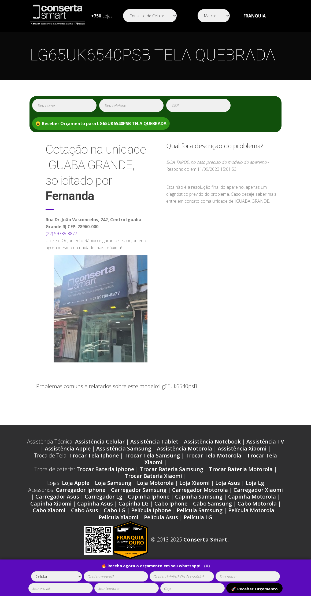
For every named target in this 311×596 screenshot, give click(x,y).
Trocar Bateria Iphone (105, 469)
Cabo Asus (84, 510)
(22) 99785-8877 (61, 234)
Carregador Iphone (80, 489)
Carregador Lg (103, 496)
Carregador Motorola (200, 489)
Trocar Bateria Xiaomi (153, 475)
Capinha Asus (95, 503)
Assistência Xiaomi (242, 448)
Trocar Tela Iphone (94, 455)
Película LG (198, 517)
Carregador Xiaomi (258, 489)
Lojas (102, 16)
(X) (207, 565)
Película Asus (161, 517)
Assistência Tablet (154, 441)
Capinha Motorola (252, 496)
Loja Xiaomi (194, 482)
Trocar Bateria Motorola (241, 469)
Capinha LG (134, 503)
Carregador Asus (57, 496)
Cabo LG (114, 510)
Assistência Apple (68, 448)
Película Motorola (251, 510)
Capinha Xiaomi (51, 503)
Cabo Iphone (170, 503)
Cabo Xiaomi (49, 510)
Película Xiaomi (118, 517)
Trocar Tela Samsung (152, 455)
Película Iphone (151, 510)
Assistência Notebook (212, 441)
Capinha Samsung (199, 496)
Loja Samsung (113, 482)
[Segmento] (150, 15)
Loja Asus (227, 482)
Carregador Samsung (138, 489)
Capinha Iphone (148, 496)
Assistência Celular (100, 441)
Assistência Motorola (184, 448)
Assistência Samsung (123, 448)
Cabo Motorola (257, 503)
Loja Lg (255, 482)
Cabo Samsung (212, 503)
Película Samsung (200, 510)
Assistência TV (265, 441)
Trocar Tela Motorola (213, 455)
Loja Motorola (155, 482)
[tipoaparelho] (56, 576)
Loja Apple (75, 482)
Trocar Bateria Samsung (171, 469)
